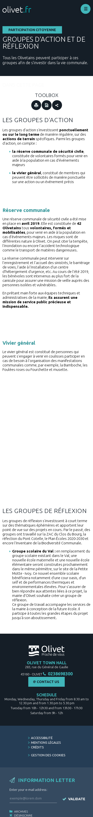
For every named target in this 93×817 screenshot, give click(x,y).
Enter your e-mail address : (28, 779)
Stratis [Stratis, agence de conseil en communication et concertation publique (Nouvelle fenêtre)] (84, 815)
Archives (21, 801)
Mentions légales (46, 732)
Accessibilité (42, 727)
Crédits (37, 737)
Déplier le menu (86, 9)
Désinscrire (23, 805)
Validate (76, 789)
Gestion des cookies (48, 744)
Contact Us (48, 671)
